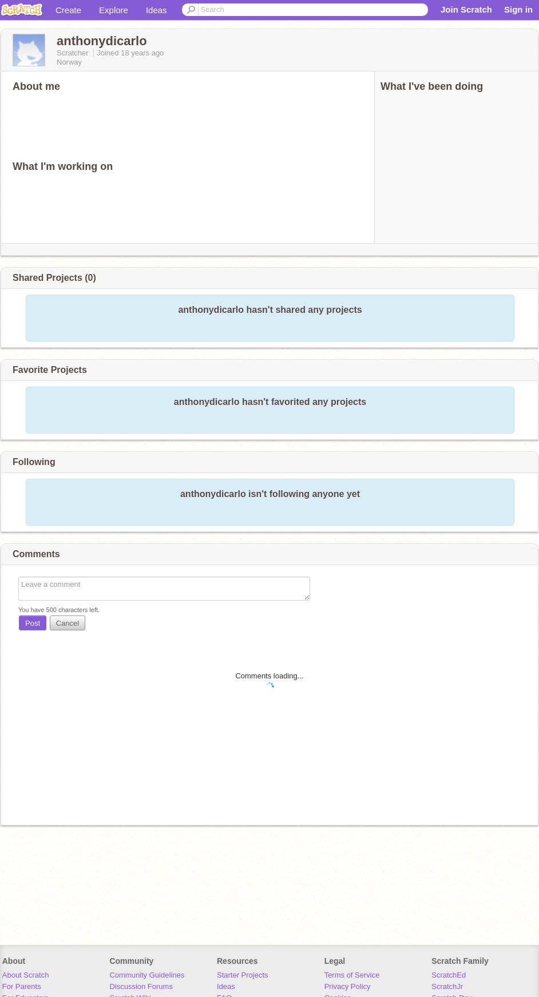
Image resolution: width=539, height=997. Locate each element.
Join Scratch (466, 9)
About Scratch (25, 975)
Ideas (156, 10)
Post (32, 623)
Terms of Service (352, 975)
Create (68, 10)
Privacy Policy (347, 986)
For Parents (21, 986)
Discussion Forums (141, 986)
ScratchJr (447, 986)
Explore (113, 10)
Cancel (67, 623)
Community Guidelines (146, 975)
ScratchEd (448, 975)
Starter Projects (242, 975)
